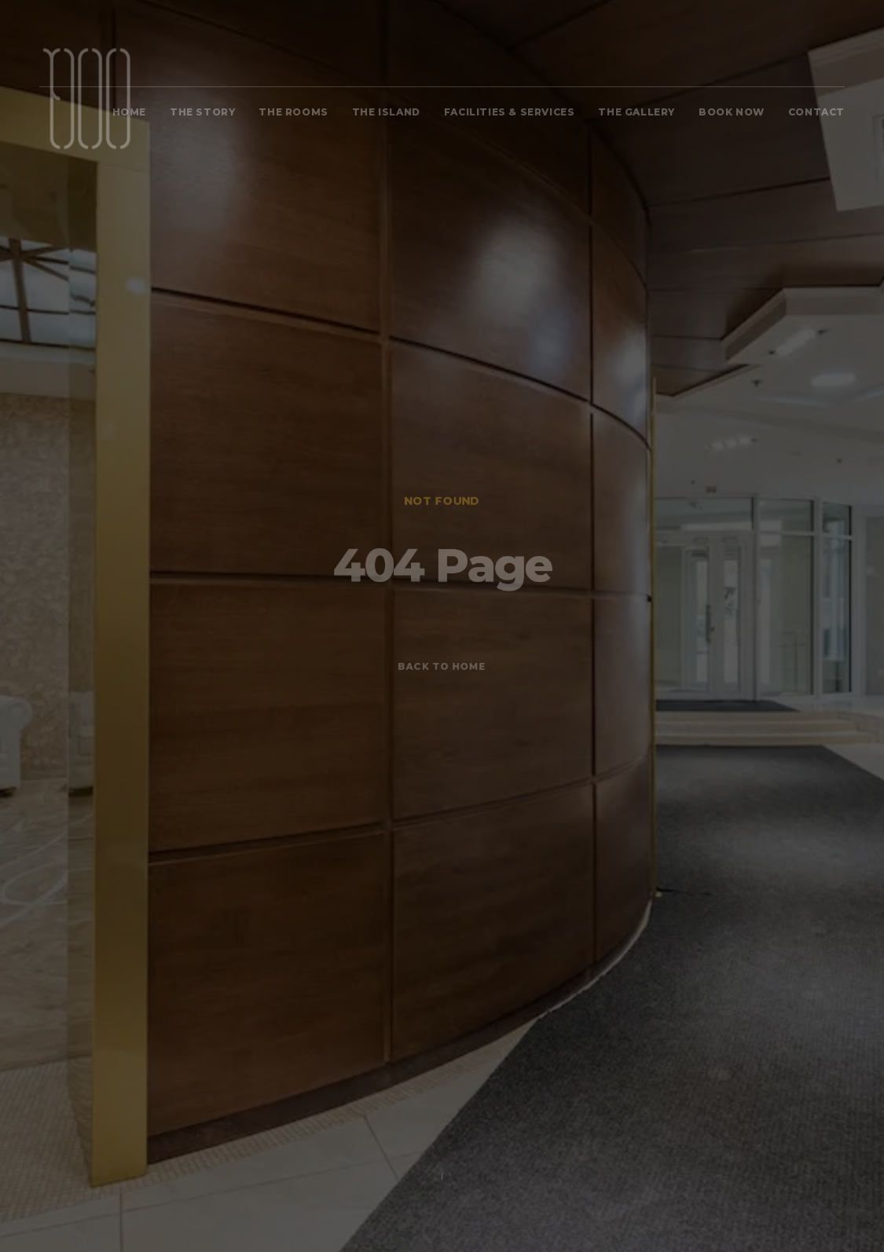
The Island (386, 112)
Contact (816, 112)
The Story (202, 112)
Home (129, 112)
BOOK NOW (732, 112)
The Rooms (293, 112)
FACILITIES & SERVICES (509, 112)
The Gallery (636, 112)
